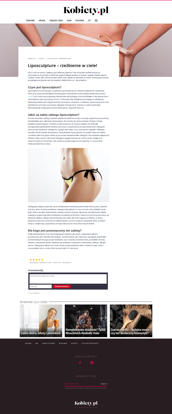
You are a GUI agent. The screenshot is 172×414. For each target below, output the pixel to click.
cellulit (30, 96)
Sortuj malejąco (34, 293)
